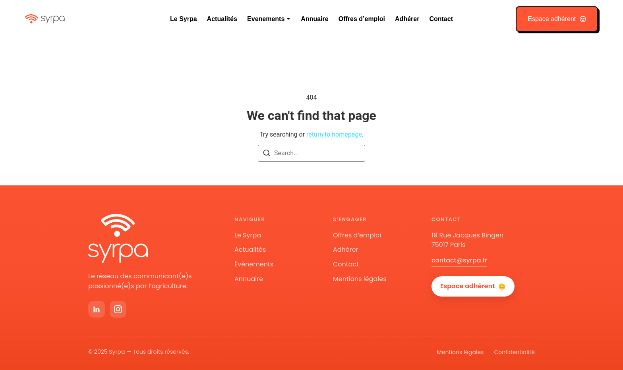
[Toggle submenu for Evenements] (287, 19)
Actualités (222, 18)
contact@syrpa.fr (459, 260)
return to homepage (334, 134)
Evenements (265, 18)
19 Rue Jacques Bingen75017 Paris (467, 240)
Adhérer (407, 18)
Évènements (253, 264)
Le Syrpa (183, 18)
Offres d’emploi (362, 18)
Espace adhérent (473, 286)
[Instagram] (118, 309)
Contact (441, 18)
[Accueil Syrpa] (118, 238)
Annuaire (314, 18)
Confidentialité (514, 352)
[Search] (266, 154)
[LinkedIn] (96, 309)
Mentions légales (360, 278)
